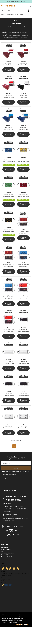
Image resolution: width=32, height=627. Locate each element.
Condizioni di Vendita (7, 553)
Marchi (3, 551)
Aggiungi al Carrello (9, 70)
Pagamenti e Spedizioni (8, 557)
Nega (25, 624)
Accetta (19, 624)
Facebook (8, 479)
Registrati (16, 468)
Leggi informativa (12, 474)
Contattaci (4, 547)
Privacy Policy (5, 555)
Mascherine (9, 44)
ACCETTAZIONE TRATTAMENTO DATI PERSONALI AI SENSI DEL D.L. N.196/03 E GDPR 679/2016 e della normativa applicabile (16, 473)
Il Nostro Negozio (6, 549)
